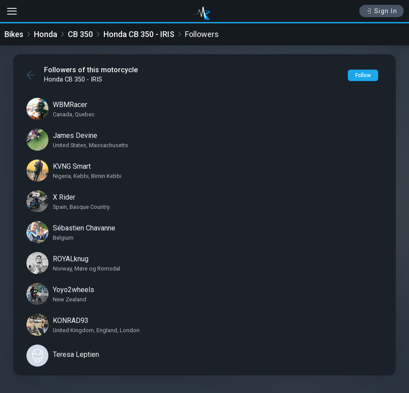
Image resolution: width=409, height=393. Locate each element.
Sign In (381, 11)
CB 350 (80, 34)
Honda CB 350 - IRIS (138, 34)
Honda (45, 34)
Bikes (13, 34)
